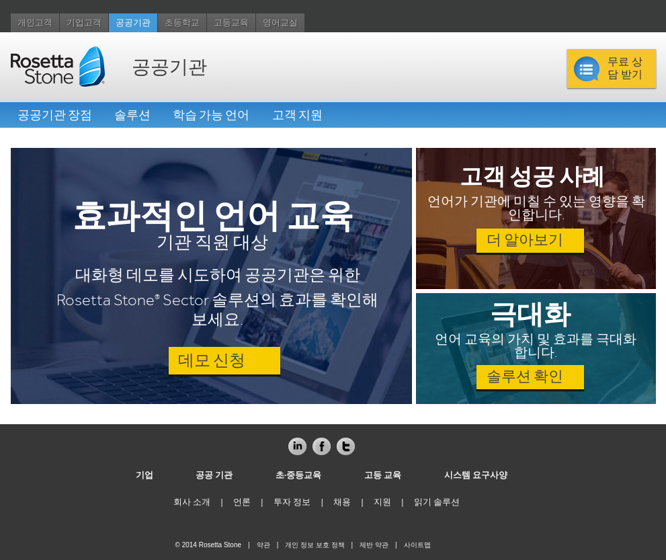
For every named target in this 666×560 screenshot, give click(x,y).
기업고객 (84, 23)
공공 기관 (214, 475)
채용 (342, 502)
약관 (263, 545)
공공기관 (133, 23)
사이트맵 (417, 545)
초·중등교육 (299, 475)
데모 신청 (211, 361)
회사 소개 (192, 502)
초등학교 (182, 23)
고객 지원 (297, 115)
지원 (382, 502)
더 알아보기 (525, 240)
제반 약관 (374, 545)
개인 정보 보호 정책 (314, 545)
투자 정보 (292, 502)
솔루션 (132, 115)
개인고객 (34, 23)
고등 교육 (383, 475)
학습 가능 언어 (211, 115)
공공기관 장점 (54, 115)
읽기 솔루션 (437, 502)
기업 (144, 475)
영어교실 (280, 23)
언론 (242, 502)
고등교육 (231, 23)
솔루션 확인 (525, 376)
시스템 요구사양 (476, 475)
